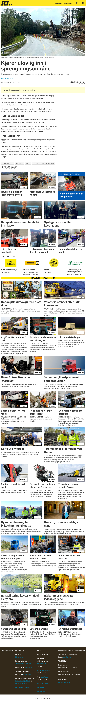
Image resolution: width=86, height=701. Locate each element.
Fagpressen (27, 674)
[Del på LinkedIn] (77, 82)
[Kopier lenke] (83, 82)
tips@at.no (28, 667)
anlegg (28, 163)
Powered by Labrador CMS (43, 698)
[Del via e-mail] (80, 82)
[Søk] (77, 3)
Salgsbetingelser (42, 683)
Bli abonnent (68, 3)
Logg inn (58, 3)
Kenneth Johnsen (64, 682)
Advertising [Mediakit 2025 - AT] (41, 691)
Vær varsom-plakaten (22, 681)
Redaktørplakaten (21, 683)
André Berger (41, 664)
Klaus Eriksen (19, 657)
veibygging (36, 163)
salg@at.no (44, 677)
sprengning (19, 163)
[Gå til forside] (6, 3)
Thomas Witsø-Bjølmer (23, 664)
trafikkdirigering (48, 163)
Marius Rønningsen (43, 670)
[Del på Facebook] (72, 82)
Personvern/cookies (22, 687)
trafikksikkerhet (7, 163)
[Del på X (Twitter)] (74, 82)
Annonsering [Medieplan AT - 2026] (41, 687)
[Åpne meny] (83, 3)
